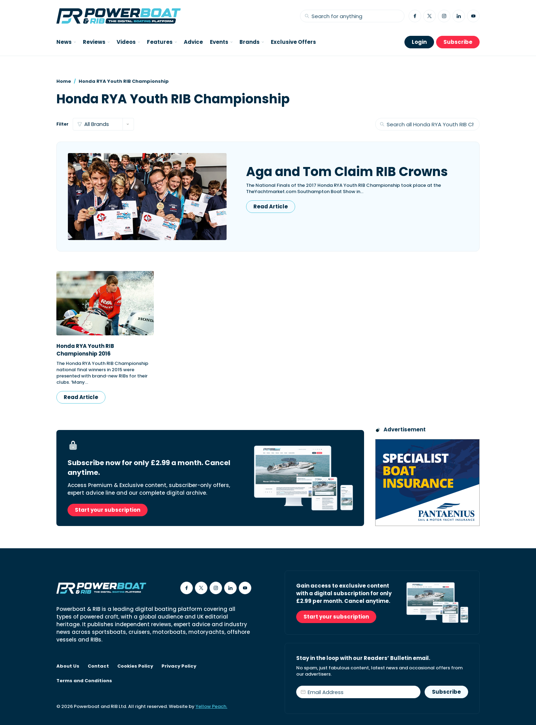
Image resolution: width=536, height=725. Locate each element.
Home (63, 81)
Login (419, 42)
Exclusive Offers (293, 42)
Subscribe (457, 42)
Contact (98, 666)
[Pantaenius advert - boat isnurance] (427, 482)
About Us (67, 666)
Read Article (270, 206)
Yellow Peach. (211, 706)
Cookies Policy (135, 666)
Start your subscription (107, 509)
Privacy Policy (178, 666)
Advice (193, 42)
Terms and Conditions (84, 681)
